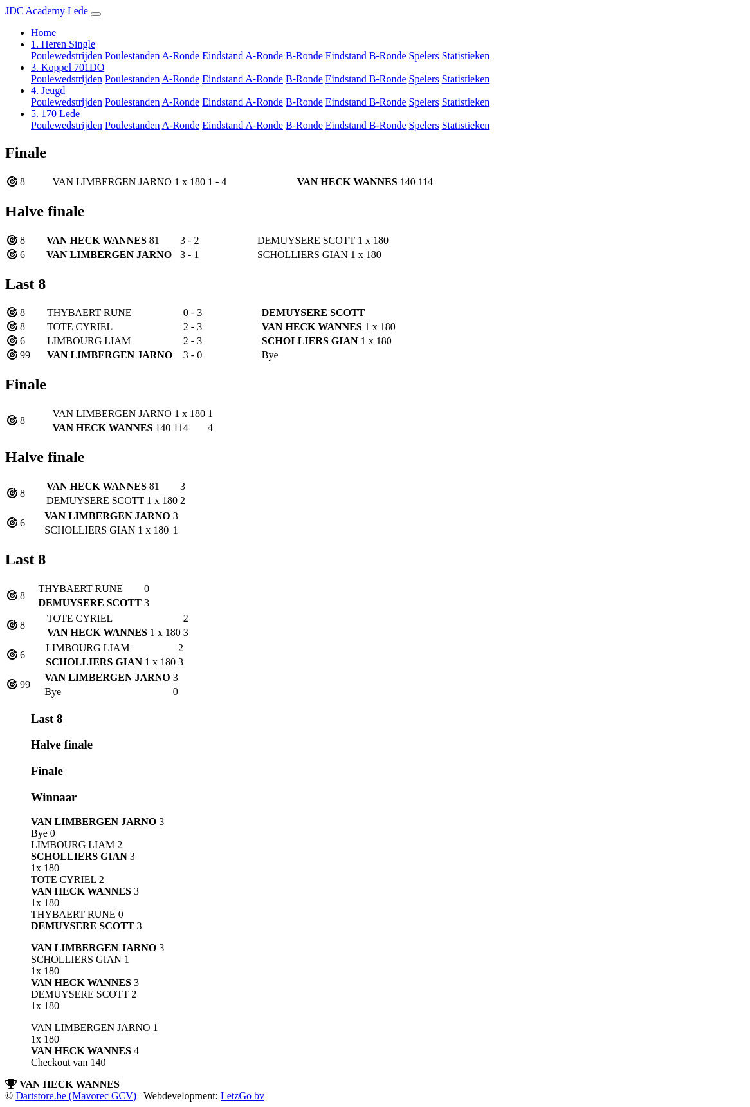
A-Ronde (181, 55)
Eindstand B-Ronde (366, 55)
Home (43, 32)
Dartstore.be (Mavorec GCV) (75, 1095)
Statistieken (466, 55)
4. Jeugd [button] (48, 90)
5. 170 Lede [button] (55, 113)
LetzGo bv (242, 1095)
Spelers (424, 55)
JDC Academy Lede (46, 10)
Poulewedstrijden (66, 55)
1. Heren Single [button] (63, 44)
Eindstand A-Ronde (242, 55)
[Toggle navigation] (96, 14)
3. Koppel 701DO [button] (67, 67)
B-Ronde (304, 55)
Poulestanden (132, 55)
